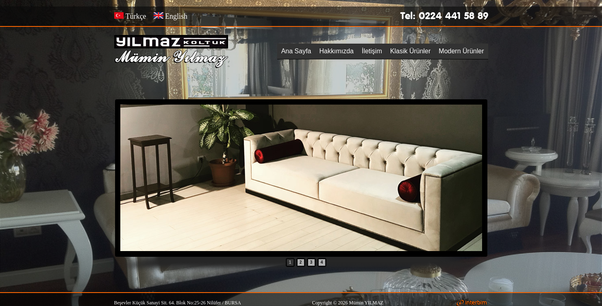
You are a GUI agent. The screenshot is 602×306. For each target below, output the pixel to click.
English (170, 16)
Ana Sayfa (296, 51)
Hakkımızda (336, 51)
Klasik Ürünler (410, 51)
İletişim (372, 51)
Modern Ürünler (461, 51)
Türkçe (130, 16)
